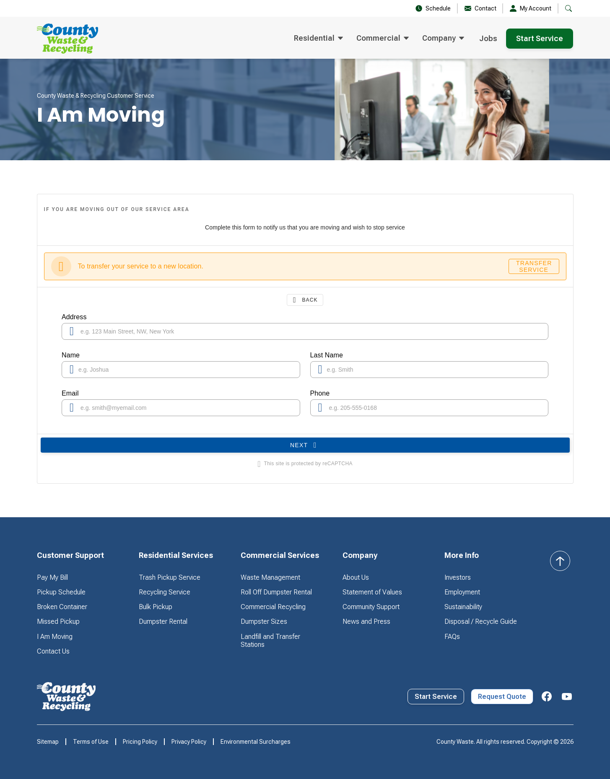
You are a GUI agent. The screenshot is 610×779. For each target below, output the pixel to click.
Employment (462, 592)
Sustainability (463, 607)
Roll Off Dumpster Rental (276, 592)
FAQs (452, 637)
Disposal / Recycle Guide (480, 621)
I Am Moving (55, 637)
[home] (67, 38)
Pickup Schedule (61, 592)
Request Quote (502, 697)
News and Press (366, 621)
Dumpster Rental (163, 621)
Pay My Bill (52, 577)
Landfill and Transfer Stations (270, 641)
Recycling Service (164, 592)
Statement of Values (372, 592)
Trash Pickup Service (169, 577)
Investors (457, 577)
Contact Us (53, 651)
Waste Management (270, 577)
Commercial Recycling (273, 607)
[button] (318, 38)
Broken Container (62, 607)
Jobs (488, 38)
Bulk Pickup (155, 607)
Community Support (371, 607)
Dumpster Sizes (264, 621)
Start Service (539, 38)
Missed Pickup (58, 621)
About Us (356, 577)
